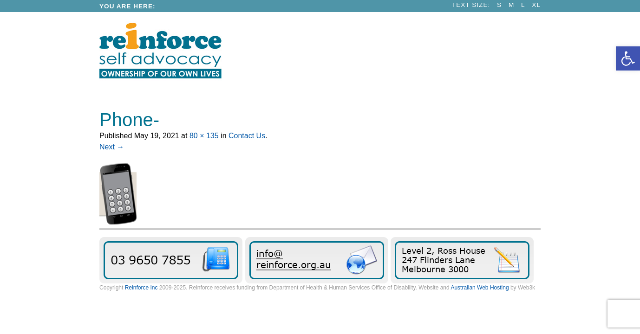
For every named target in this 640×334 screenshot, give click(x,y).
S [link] (499, 4)
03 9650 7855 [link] (170, 260)
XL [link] (536, 4)
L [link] (523, 4)
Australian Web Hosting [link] (480, 287)
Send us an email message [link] (316, 260)
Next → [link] (111, 147)
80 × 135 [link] (204, 136)
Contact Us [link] (247, 136)
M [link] (511, 4)
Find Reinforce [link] (462, 260)
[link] (628, 58)
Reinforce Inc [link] (141, 287)
